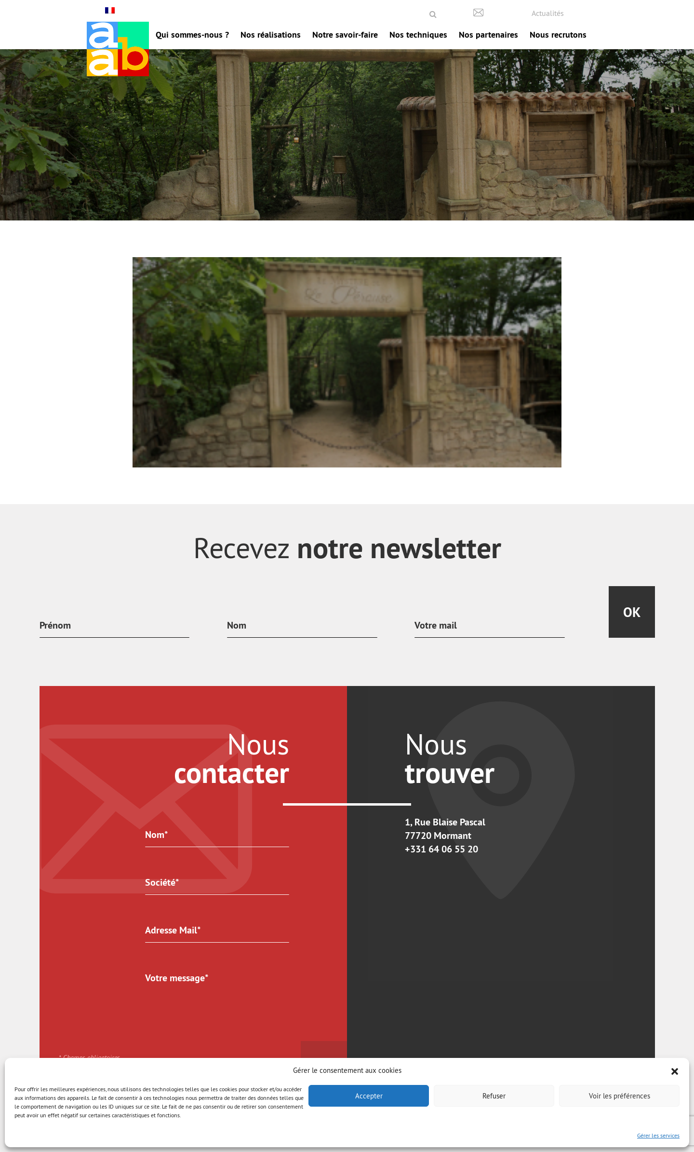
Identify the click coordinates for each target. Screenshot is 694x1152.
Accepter (369, 1095)
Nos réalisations (270, 34)
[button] (675, 1070)
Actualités (548, 13)
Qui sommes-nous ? (192, 34)
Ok (632, 612)
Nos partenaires (488, 34)
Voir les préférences (619, 1095)
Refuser (494, 1095)
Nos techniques (418, 34)
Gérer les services (658, 1135)
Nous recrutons (558, 34)
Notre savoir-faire (345, 34)
